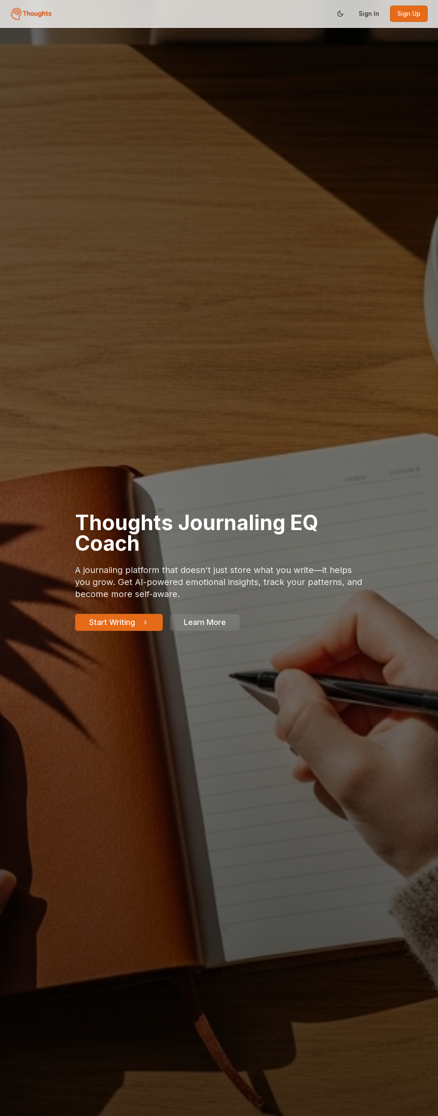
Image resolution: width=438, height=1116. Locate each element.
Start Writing (119, 622)
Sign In (369, 13)
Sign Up (408, 13)
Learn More (205, 622)
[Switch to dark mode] (340, 13)
